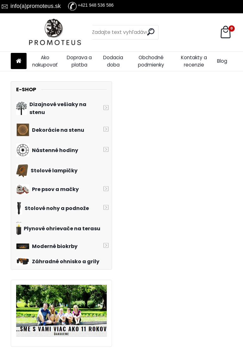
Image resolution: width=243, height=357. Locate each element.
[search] (150, 31)
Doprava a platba (79, 61)
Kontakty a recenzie (194, 61)
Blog (222, 61)
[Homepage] (19, 61)
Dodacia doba (113, 61)
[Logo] (54, 32)
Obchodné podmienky (151, 61)
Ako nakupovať (45, 61)
